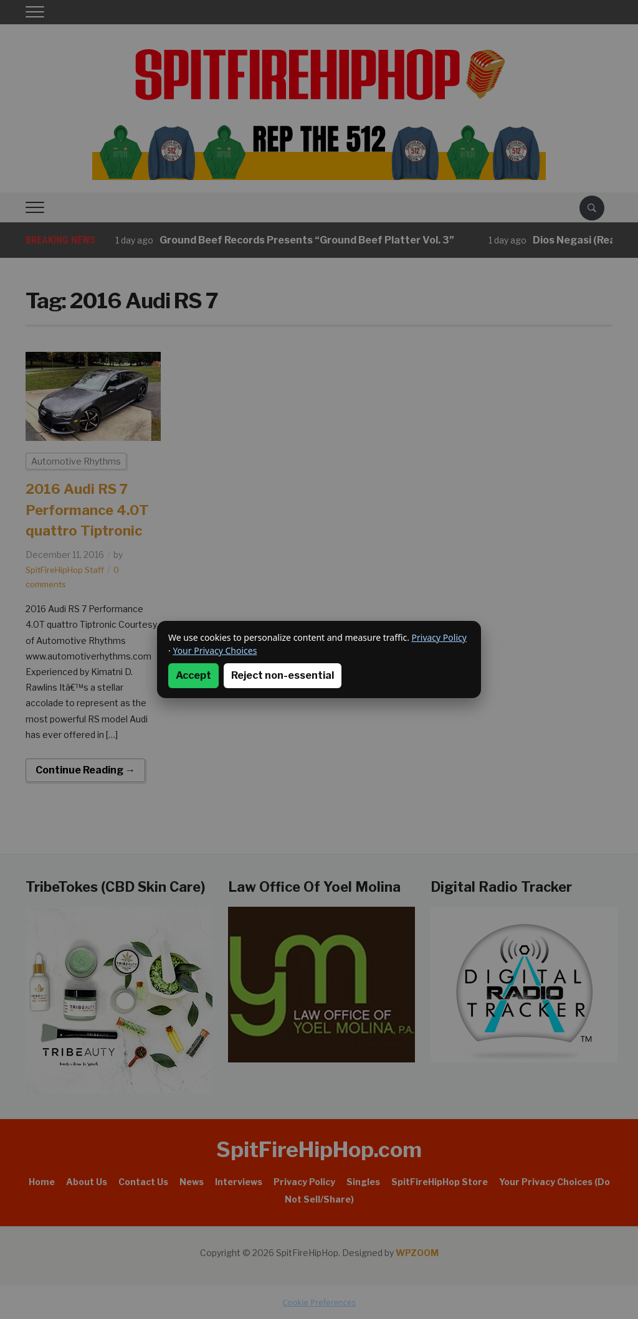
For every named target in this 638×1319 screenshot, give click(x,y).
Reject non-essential (282, 675)
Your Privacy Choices (215, 650)
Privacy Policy (439, 637)
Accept (193, 675)
